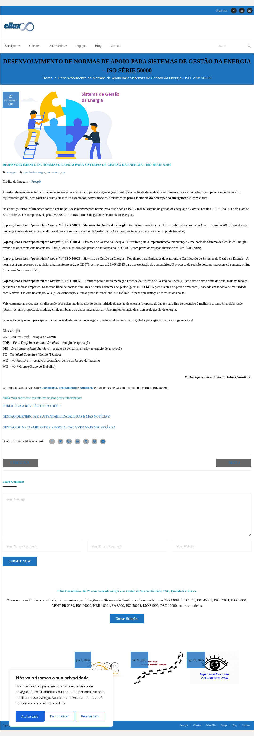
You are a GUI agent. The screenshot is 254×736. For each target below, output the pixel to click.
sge (63, 173)
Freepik (36, 182)
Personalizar (30, 716)
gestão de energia (34, 173)
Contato (246, 725)
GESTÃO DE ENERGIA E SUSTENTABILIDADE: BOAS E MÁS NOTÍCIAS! (56, 417)
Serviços (184, 725)
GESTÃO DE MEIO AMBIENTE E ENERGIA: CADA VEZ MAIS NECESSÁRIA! (59, 428)
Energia (11, 173)
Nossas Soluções (127, 619)
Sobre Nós (211, 725)
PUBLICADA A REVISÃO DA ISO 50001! (32, 406)
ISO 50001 (53, 173)
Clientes (197, 725)
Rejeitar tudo (61, 716)
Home (47, 78)
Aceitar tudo (92, 716)
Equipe (224, 725)
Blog (235, 725)
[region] (61, 699)
